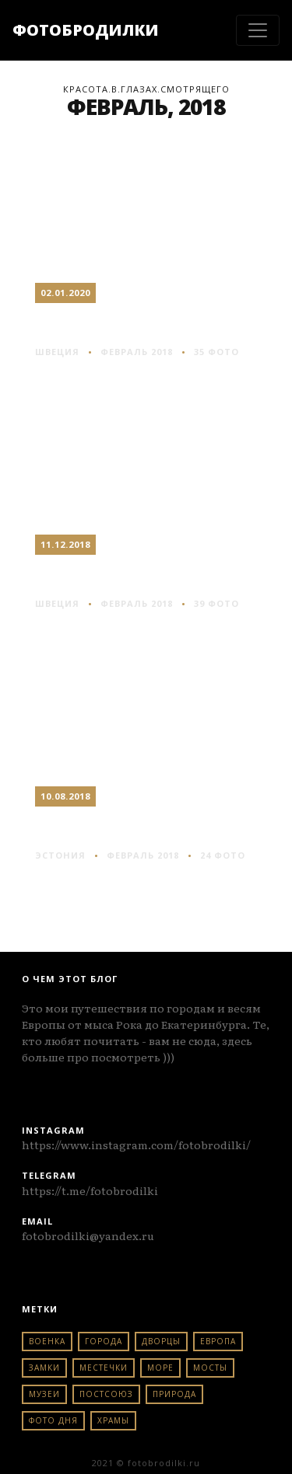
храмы (113, 1420)
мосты (210, 1367)
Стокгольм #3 (110, 323)
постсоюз (106, 1394)
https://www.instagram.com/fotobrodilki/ (136, 1144)
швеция (57, 351)
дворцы (161, 1341)
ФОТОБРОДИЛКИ (85, 29)
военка (47, 1341)
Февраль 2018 (136, 351)
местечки (103, 1367)
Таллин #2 (92, 826)
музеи (44, 1394)
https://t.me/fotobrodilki (90, 1190)
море (160, 1367)
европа (218, 1341)
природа (174, 1394)
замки (44, 1367)
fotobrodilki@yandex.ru (88, 1235)
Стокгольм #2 (110, 574)
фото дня (53, 1420)
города (103, 1341)
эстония (60, 855)
